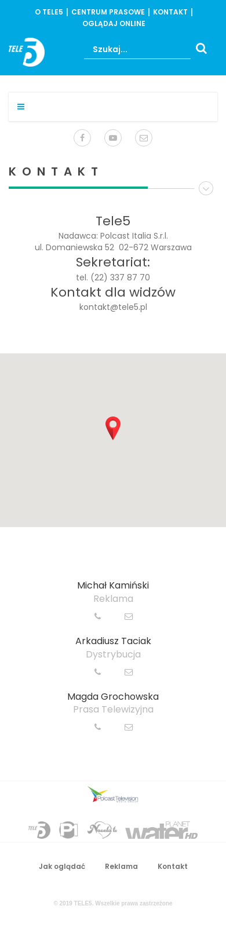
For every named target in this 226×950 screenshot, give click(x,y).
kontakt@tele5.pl (113, 307)
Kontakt (170, 12)
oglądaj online (113, 23)
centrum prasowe (108, 12)
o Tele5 (49, 12)
